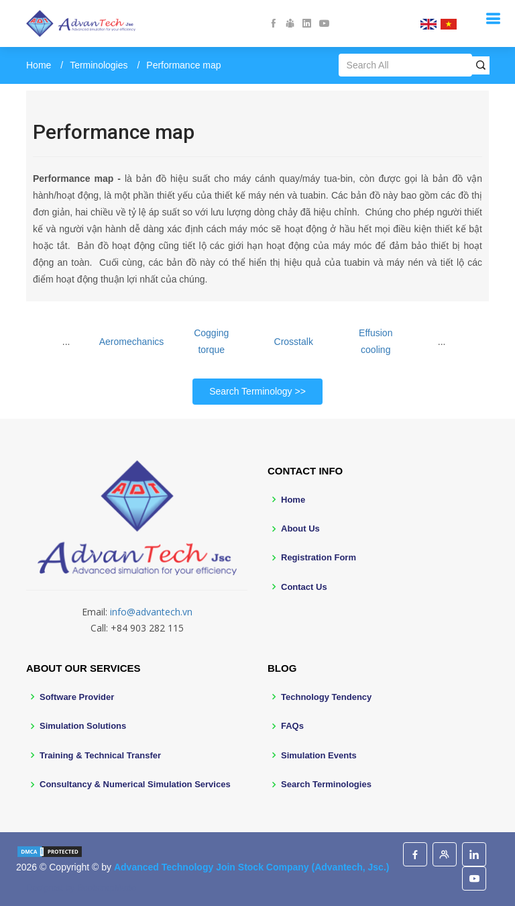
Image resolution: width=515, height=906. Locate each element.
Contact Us (304, 587)
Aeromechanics (131, 341)
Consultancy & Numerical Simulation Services (135, 784)
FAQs (292, 726)
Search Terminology (250, 391)
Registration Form (318, 557)
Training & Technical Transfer (100, 755)
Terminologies (98, 65)
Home (38, 65)
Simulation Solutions (83, 726)
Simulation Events (319, 755)
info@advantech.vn (151, 611)
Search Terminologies (326, 784)
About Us (300, 528)
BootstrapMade (106, 888)
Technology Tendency (326, 697)
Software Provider (77, 697)
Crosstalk (293, 341)
